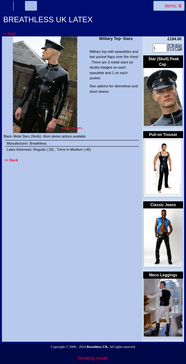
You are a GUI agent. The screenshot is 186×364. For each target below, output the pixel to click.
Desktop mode (93, 358)
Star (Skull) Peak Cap (163, 62)
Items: (173, 5)
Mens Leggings (163, 275)
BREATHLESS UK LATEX (48, 19)
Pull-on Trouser (163, 134)
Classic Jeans (163, 205)
